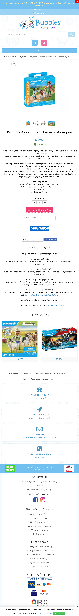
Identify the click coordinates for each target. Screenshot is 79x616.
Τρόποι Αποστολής (39, 522)
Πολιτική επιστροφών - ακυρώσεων (39, 555)
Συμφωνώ (59, 613)
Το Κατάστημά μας (39, 514)
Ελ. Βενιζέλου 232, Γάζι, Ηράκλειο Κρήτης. (41, 295)
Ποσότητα (39, 199)
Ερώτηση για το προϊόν (32, 240)
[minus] (34, 202)
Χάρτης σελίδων (39, 530)
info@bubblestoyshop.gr (41, 489)
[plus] (44, 202)
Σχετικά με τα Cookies (39, 566)
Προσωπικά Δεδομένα (39, 562)
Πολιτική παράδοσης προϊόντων (39, 551)
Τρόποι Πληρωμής (39, 518)
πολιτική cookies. (45, 613)
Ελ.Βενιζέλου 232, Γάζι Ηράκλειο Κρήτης (41, 481)
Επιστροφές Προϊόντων (39, 526)
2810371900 (39, 457)
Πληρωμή (46, 247)
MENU (46, 51)
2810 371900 (41, 485)
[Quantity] (39, 202)
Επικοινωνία (41, 534)
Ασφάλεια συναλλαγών (39, 558)
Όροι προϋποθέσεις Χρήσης (39, 547)
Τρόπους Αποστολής (57, 305)
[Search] (71, 34)
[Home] (4, 57)
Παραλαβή (33, 247)
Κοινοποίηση (51, 240)
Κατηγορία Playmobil (46, 218)
